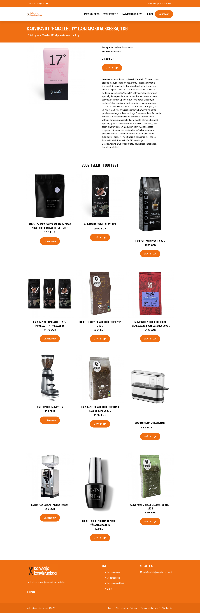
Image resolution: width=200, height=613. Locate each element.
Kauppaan (164, 14)
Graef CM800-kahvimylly (50, 407)
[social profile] (47, 3)
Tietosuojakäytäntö (150, 608)
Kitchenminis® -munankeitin (150, 423)
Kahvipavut (127, 47)
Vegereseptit (110, 14)
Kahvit (118, 47)
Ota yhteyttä (121, 608)
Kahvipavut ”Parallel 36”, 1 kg (100, 224)
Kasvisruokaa (91, 14)
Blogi (149, 14)
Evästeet (134, 608)
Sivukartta (167, 608)
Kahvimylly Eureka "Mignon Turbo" (50, 504)
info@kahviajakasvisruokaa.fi (159, 3)
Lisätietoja (112, 67)
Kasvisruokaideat (132, 14)
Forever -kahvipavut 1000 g (150, 240)
